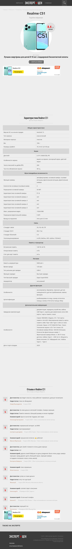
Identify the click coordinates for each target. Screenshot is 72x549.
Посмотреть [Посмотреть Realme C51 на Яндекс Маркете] (18, 72)
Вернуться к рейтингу (36, 62)
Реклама (11, 543)
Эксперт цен (33, 3)
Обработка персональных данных (54, 540)
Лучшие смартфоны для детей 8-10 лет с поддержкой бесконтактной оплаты (36, 57)
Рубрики (48, 3)
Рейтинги (19, 3)
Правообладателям (58, 541)
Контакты (60, 536)
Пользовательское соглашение (49, 538)
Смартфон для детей (42, 73)
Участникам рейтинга (16, 546)
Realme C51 (16, 68)
